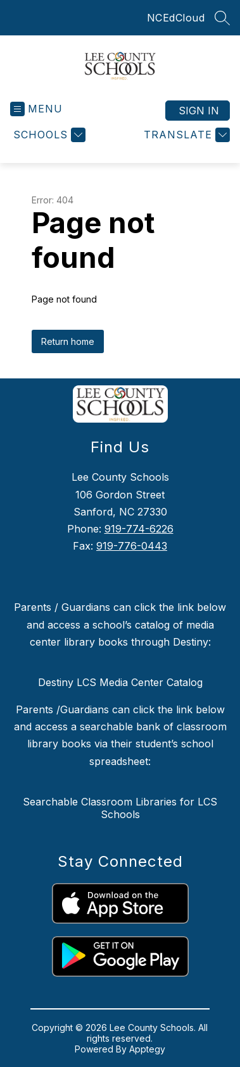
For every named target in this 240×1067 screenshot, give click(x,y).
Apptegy (147, 1049)
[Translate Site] (185, 135)
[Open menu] (36, 109)
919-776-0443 (131, 546)
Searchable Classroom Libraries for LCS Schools (120, 808)
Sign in (199, 110)
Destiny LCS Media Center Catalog (120, 682)
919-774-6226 (139, 528)
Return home (67, 341)
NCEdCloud (176, 17)
